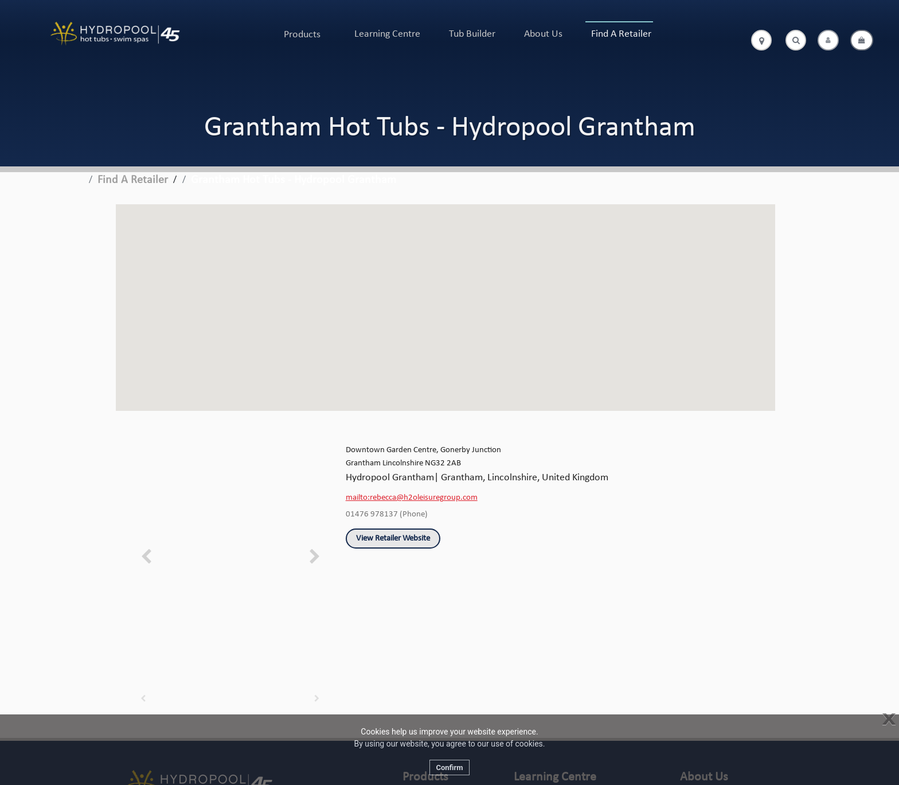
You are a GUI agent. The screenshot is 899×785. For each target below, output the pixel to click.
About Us (543, 34)
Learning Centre (387, 34)
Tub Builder (472, 34)
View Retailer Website (393, 538)
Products (302, 34)
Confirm (449, 767)
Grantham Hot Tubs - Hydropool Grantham (293, 180)
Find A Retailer (621, 34)
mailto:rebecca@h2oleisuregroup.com (412, 497)
